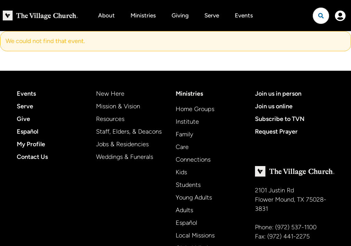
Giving (180, 15)
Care (182, 147)
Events (244, 15)
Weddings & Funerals (124, 157)
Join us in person (278, 93)
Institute (187, 121)
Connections (193, 159)
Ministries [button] (143, 15)
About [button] (106, 15)
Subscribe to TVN (280, 119)
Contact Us (32, 157)
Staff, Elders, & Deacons (129, 131)
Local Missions (195, 235)
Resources (110, 119)
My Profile (31, 144)
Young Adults (194, 197)
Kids (181, 172)
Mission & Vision (118, 106)
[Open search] (321, 16)
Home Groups (195, 109)
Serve (211, 15)
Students (188, 185)
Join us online (274, 106)
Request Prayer (276, 131)
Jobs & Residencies (122, 144)
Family (184, 134)
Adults (184, 210)
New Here (110, 93)
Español (27, 131)
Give (23, 119)
